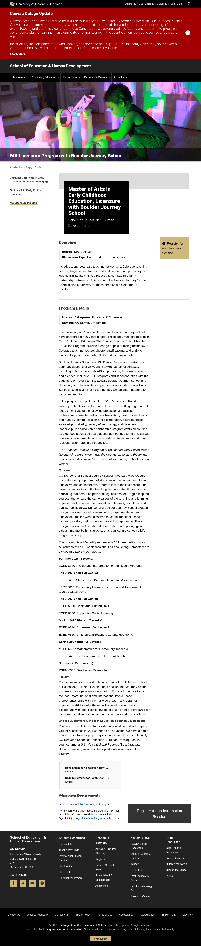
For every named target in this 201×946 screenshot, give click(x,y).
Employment (168, 914)
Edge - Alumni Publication (173, 850)
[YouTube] (33, 887)
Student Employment (70, 878)
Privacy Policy (82, 914)
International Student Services (70, 858)
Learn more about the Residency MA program (84, 804)
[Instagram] (43, 887)
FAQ (107, 44)
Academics (20, 77)
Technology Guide (69, 850)
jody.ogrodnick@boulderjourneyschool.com (95, 818)
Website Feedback (37, 914)
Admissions (102, 885)
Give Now (187, 914)
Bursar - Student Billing (104, 867)
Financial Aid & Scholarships (103, 877)
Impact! (135, 864)
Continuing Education (45, 77)
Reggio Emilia (34, 167)
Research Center (140, 896)
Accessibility (126, 914)
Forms (169, 876)
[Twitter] (24, 887)
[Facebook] (14, 887)
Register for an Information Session (172, 248)
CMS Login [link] (100, 938)
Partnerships (71, 77)
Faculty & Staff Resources (139, 845)
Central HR (137, 870)
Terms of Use (104, 914)
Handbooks (65, 866)
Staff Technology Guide (140, 878)
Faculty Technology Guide (141, 888)
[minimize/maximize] (187, 32)
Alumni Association (176, 864)
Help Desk (65, 872)
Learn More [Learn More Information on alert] (18, 54)
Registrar (100, 859)
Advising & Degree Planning (106, 851)
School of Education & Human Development (50, 66)
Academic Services (102, 840)
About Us (120, 77)
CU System (61, 914)
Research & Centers (97, 77)
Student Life (65, 844)
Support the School (176, 870)
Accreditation (147, 914)
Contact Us (14, 914)
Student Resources (72, 838)
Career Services (175, 858)
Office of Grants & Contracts (141, 855)
